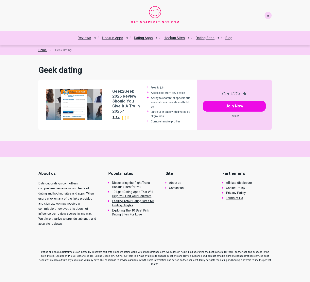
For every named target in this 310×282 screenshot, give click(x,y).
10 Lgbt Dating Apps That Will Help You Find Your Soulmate (132, 194)
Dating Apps (143, 38)
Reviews (84, 38)
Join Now (234, 106)
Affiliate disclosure (239, 183)
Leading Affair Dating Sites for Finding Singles (133, 203)
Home (42, 50)
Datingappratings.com (53, 183)
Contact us (176, 188)
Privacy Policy (236, 193)
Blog (228, 38)
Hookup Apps (112, 38)
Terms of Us (234, 198)
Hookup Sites (174, 38)
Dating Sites (205, 38)
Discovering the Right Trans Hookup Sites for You (131, 185)
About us (175, 183)
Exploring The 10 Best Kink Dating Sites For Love (130, 212)
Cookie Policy (235, 188)
